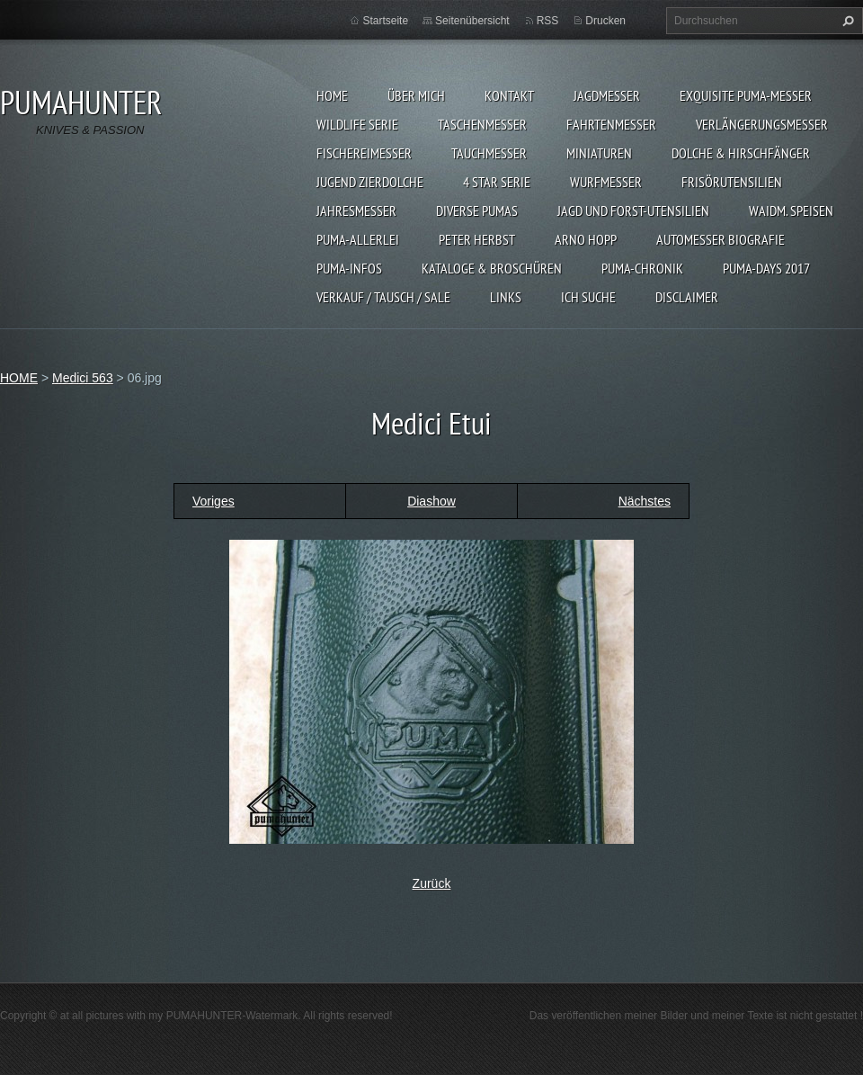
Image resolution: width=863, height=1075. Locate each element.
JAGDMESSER (607, 95)
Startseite (385, 20)
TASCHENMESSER (482, 124)
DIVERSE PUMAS (477, 210)
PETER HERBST (477, 239)
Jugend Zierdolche (369, 182)
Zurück (432, 883)
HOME (332, 95)
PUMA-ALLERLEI (357, 239)
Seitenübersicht (472, 20)
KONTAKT (509, 95)
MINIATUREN (599, 153)
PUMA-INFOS (349, 268)
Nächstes (644, 501)
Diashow (431, 501)
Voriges (213, 501)
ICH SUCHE (588, 297)
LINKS (505, 297)
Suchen (845, 20)
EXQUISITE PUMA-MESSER (746, 95)
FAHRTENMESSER (611, 124)
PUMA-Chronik (642, 268)
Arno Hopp (586, 239)
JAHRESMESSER (356, 210)
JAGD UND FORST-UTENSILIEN (633, 210)
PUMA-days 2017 (766, 268)
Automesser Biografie (720, 239)
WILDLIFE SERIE (357, 124)
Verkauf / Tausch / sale (383, 297)
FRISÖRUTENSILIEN (731, 182)
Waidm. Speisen (791, 210)
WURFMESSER (606, 182)
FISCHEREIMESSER (364, 153)
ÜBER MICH (416, 95)
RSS (548, 20)
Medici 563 (82, 378)
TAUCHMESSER (489, 153)
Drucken (605, 20)
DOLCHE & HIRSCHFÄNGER (741, 153)
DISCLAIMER (686, 297)
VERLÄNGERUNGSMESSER (762, 124)
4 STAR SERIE (496, 182)
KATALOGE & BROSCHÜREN (492, 268)
